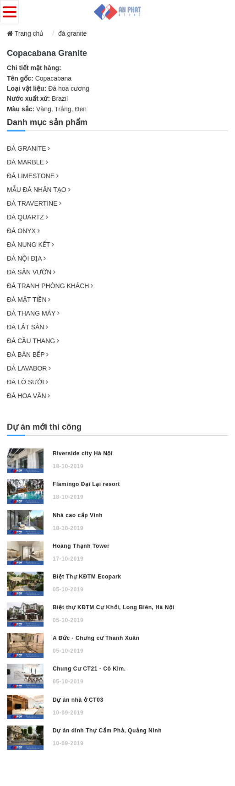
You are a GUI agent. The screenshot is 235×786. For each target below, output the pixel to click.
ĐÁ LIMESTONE (33, 176)
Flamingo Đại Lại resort (86, 484)
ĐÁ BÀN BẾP (28, 354)
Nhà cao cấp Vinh (78, 515)
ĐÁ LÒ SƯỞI (27, 382)
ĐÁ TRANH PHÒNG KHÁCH (50, 285)
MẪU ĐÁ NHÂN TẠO (39, 189)
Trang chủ (25, 33)
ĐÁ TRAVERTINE (34, 203)
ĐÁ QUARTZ (27, 217)
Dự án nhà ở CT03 (78, 700)
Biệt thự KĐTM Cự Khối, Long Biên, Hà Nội (113, 607)
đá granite (72, 33)
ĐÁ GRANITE (28, 148)
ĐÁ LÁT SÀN (27, 327)
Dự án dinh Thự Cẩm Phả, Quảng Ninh (107, 730)
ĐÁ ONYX (23, 231)
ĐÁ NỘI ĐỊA (26, 258)
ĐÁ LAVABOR (29, 368)
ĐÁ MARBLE (27, 162)
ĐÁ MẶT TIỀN (28, 299)
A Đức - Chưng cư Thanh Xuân (96, 638)
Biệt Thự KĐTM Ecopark (87, 576)
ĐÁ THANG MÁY (33, 313)
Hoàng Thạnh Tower (81, 546)
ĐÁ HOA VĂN (28, 395)
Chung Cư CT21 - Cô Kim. (89, 669)
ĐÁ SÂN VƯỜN (31, 272)
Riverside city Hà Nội (83, 453)
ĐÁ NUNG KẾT (30, 244)
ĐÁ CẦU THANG (33, 340)
